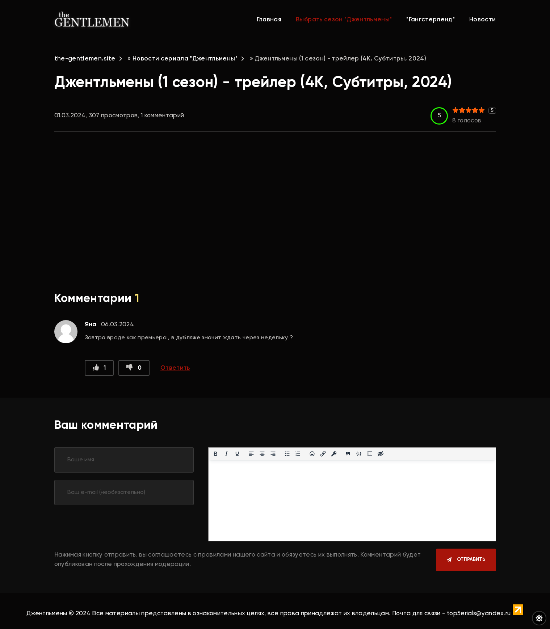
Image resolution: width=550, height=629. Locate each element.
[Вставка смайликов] (312, 453)
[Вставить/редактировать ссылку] (323, 453)
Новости (482, 20)
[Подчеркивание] (237, 453)
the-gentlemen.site (85, 59)
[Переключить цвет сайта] (539, 618)
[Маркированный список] (287, 453)
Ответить (175, 368)
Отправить (471, 559)
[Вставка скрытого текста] (380, 453)
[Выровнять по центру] (262, 453)
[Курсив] (226, 453)
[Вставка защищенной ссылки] (333, 453)
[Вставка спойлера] (369, 453)
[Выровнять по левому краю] (251, 453)
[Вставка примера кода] (358, 453)
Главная (269, 20)
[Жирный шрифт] (215, 453)
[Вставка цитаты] (348, 453)
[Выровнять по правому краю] (273, 453)
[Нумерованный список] (298, 453)
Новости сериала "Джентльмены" (185, 59)
